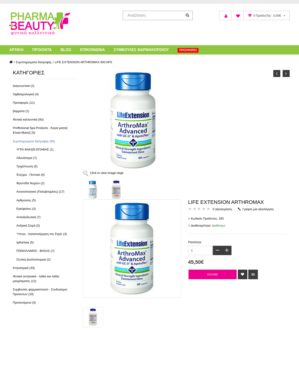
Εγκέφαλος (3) (26, 208)
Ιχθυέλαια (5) (25, 242)
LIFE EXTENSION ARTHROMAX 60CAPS (83, 62)
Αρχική (16, 50)
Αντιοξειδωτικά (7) (28, 217)
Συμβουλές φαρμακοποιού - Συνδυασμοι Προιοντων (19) (40, 292)
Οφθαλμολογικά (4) (26, 94)
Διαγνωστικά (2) (23, 86)
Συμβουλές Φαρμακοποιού (141, 50)
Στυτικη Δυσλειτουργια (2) (33, 259)
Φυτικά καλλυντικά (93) (28, 119)
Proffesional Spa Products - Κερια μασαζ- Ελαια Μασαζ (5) (40, 130)
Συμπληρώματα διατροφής (34, 62)
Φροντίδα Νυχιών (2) (30, 183)
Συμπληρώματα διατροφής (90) (34, 141)
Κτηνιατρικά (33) (24, 268)
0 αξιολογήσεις (222, 209)
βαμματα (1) (21, 111)
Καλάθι (212, 274)
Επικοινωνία (92, 50)
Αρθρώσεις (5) (26, 200)
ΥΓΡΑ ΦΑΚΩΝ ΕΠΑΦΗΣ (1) (34, 149)
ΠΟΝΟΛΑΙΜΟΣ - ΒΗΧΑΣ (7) (35, 251)
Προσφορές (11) (24, 102)
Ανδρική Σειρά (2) (28, 225)
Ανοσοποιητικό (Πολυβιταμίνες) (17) (40, 191)
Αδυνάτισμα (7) (26, 158)
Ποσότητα (194, 242)
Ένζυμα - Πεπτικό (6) (30, 174)
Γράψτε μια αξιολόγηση (258, 209)
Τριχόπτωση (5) (27, 166)
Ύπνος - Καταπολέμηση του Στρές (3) (41, 234)
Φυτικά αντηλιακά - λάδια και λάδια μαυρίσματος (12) (36, 279)
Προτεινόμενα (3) (24, 302)
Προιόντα (42, 50)
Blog (66, 50)
